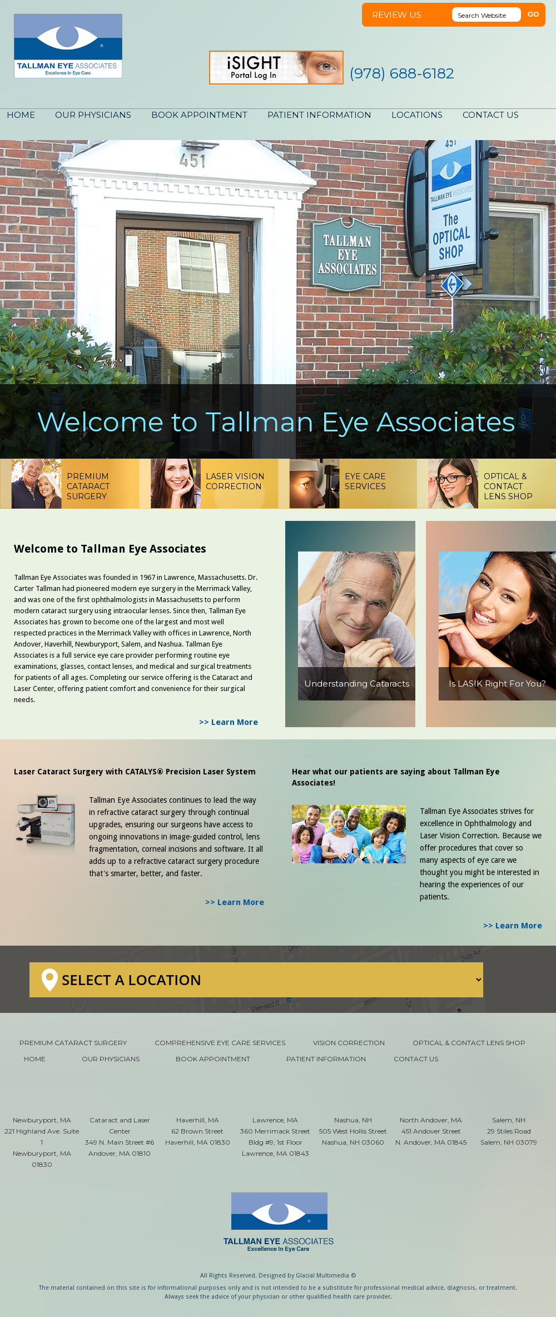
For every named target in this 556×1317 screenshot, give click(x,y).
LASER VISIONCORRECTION (235, 481)
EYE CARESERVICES (365, 481)
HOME (21, 115)
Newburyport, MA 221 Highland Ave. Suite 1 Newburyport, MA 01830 (41, 1142)
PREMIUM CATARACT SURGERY (73, 1042)
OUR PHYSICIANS (93, 115)
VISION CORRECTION (349, 1042)
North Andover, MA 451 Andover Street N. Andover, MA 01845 (430, 1131)
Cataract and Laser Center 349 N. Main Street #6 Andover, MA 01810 (119, 1136)
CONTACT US (491, 115)
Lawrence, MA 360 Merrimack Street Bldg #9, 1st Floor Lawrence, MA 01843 (275, 1136)
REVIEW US (396, 14)
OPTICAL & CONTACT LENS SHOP (469, 1042)
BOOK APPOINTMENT (199, 115)
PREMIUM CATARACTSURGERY (88, 486)
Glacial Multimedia (322, 1275)
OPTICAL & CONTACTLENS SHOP (508, 486)
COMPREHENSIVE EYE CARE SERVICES (220, 1042)
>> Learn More (228, 722)
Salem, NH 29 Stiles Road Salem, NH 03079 (508, 1131)
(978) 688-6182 (401, 73)
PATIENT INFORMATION (319, 115)
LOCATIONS (417, 115)
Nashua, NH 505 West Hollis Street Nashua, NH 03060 (353, 1131)
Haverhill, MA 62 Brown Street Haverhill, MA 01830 (197, 1131)
